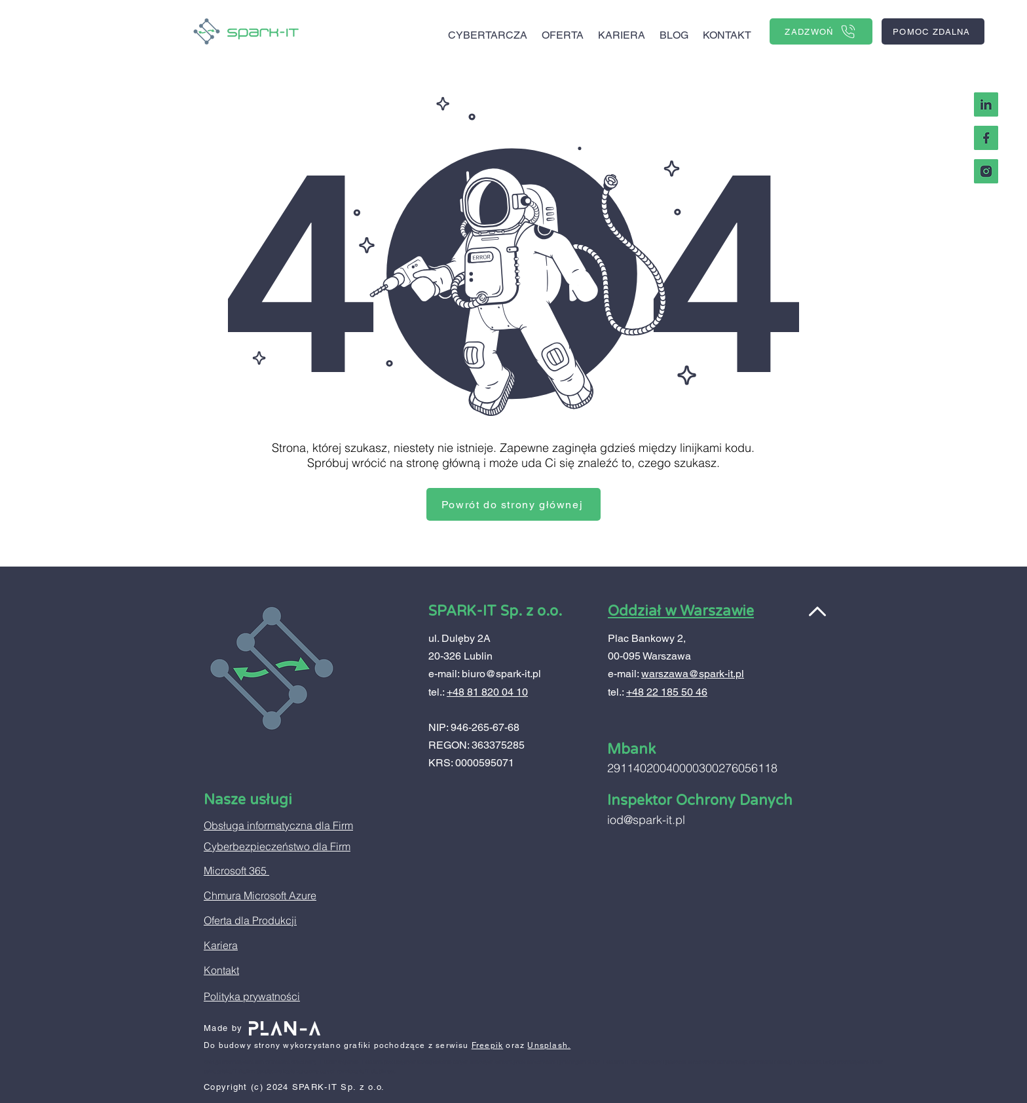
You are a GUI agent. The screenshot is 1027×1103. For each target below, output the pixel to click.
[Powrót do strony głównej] (513, 504)
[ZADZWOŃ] (821, 31)
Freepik (487, 1045)
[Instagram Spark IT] (986, 171)
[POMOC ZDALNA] (933, 31)
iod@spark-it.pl (646, 819)
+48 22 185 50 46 (666, 692)
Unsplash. (548, 1045)
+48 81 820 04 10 (487, 692)
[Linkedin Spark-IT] (986, 104)
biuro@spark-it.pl (501, 673)
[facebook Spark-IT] (986, 138)
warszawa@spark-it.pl (692, 673)
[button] (562, 29)
